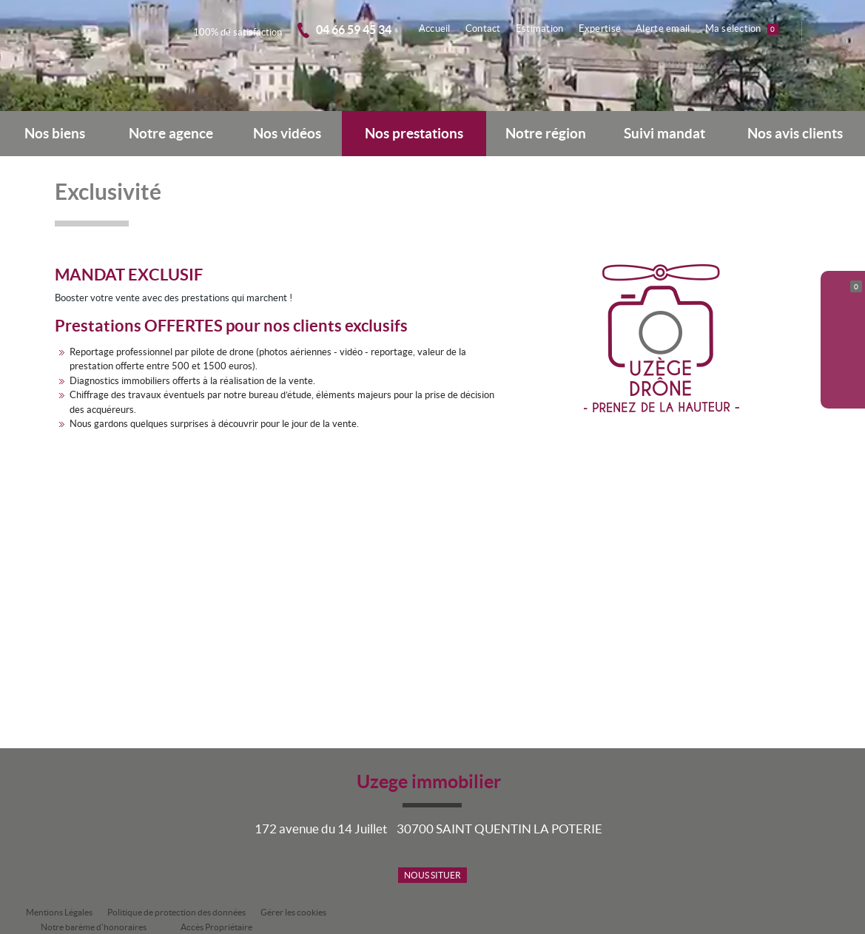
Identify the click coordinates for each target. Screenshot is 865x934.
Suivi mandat (664, 133)
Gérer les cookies (293, 912)
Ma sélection (742, 29)
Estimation (543, 28)
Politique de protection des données (176, 912)
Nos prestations (414, 133)
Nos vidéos (287, 133)
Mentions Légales (59, 912)
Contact (487, 28)
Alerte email (665, 28)
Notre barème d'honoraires (94, 927)
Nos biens (54, 133)
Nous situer (432, 875)
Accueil (441, 28)
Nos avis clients (795, 133)
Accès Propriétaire (216, 927)
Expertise (603, 28)
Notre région (545, 133)
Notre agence (171, 133)
